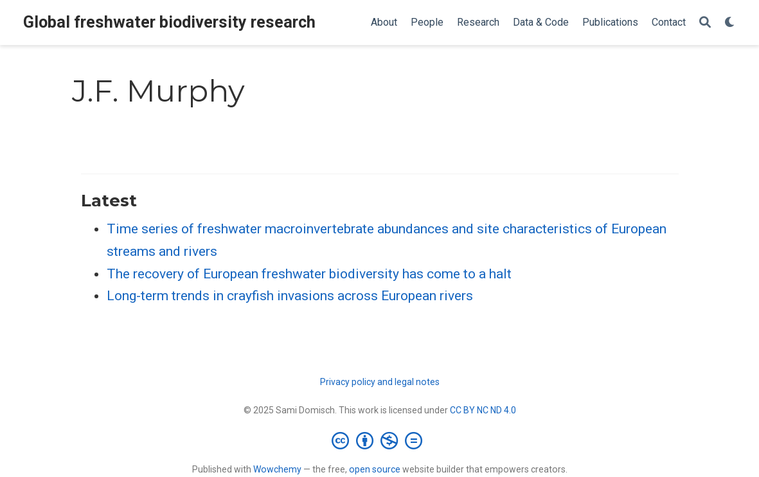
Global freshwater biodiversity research (169, 22)
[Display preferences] (730, 22)
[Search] (705, 22)
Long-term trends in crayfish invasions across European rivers (290, 295)
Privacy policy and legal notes (380, 382)
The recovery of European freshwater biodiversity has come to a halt (309, 274)
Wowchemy (277, 469)
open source (374, 469)
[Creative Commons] (379, 440)
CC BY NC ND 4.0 (483, 410)
